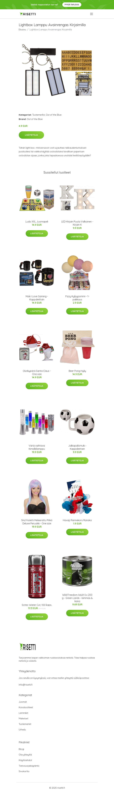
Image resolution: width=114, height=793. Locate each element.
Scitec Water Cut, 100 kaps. (37, 604)
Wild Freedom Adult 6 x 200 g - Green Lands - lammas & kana (77, 598)
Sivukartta (24, 771)
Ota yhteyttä (25, 754)
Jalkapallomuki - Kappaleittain (77, 447)
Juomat (23, 701)
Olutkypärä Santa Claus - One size (37, 372)
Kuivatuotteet (26, 707)
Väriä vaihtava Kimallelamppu (37, 447)
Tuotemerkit (38, 114)
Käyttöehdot (25, 760)
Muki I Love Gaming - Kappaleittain (37, 298)
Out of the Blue (54, 114)
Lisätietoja (31, 135)
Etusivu (22, 29)
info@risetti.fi (26, 684)
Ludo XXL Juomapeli (37, 221)
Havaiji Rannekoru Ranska (77, 520)
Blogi (21, 749)
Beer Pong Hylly (77, 370)
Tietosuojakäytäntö (29, 765)
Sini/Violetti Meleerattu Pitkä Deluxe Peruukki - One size (36, 522)
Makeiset (23, 718)
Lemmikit (23, 712)
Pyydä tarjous (72, 4)
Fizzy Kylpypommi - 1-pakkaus (77, 298)
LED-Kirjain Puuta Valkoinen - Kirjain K (77, 223)
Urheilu (22, 729)
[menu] (91, 14)
